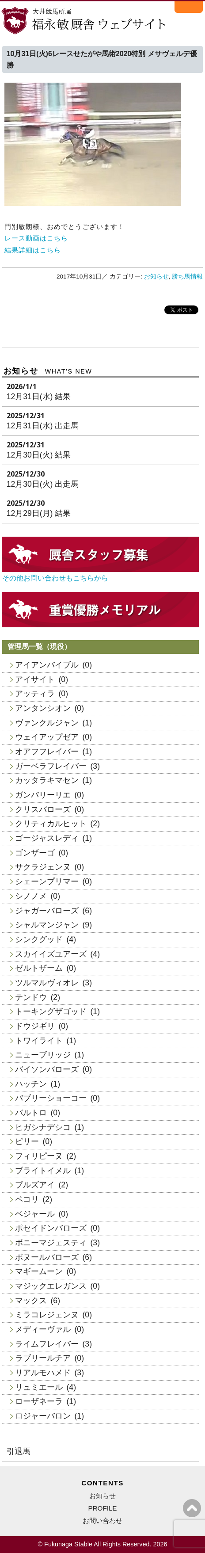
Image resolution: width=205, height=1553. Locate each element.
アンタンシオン (43, 708)
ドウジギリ (35, 1026)
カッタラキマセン (47, 780)
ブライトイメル (43, 1170)
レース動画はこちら (36, 238)
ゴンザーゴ (35, 852)
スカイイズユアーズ (51, 954)
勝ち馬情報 (187, 276)
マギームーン (39, 1271)
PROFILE (102, 1508)
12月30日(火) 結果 (39, 454)
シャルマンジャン (47, 924)
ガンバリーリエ (43, 794)
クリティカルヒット (51, 823)
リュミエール (39, 1387)
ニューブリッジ (43, 1054)
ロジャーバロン (43, 1416)
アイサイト (35, 679)
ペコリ (27, 1199)
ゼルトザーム (39, 968)
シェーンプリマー (47, 881)
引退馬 (18, 1451)
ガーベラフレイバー (51, 766)
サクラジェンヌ (43, 866)
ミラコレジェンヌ (47, 1314)
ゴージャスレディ (47, 838)
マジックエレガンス (51, 1286)
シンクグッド (39, 939)
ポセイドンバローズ (51, 1228)
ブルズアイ (35, 1184)
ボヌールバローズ (47, 1257)
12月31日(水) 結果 (39, 396)
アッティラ (35, 693)
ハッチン (31, 1084)
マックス (31, 1300)
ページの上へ (191, 1508)
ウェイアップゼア (47, 737)
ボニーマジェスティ (51, 1242)
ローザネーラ (39, 1401)
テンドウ (31, 997)
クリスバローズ (43, 809)
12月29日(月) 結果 (39, 513)
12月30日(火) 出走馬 (43, 484)
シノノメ (31, 896)
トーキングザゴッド (51, 1011)
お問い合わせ (102, 1520)
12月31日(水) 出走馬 (43, 425)
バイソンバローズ (47, 1069)
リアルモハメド (43, 1372)
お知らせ (156, 276)
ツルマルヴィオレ (47, 982)
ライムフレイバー (47, 1343)
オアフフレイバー (47, 751)
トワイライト (39, 1040)
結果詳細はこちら (32, 250)
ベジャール (35, 1214)
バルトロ (31, 1112)
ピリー (27, 1141)
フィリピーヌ (39, 1156)
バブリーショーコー (51, 1098)
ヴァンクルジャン (47, 722)
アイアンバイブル (47, 664)
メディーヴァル (43, 1329)
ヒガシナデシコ (43, 1127)
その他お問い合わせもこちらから (55, 578)
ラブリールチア (43, 1358)
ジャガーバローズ (47, 910)
